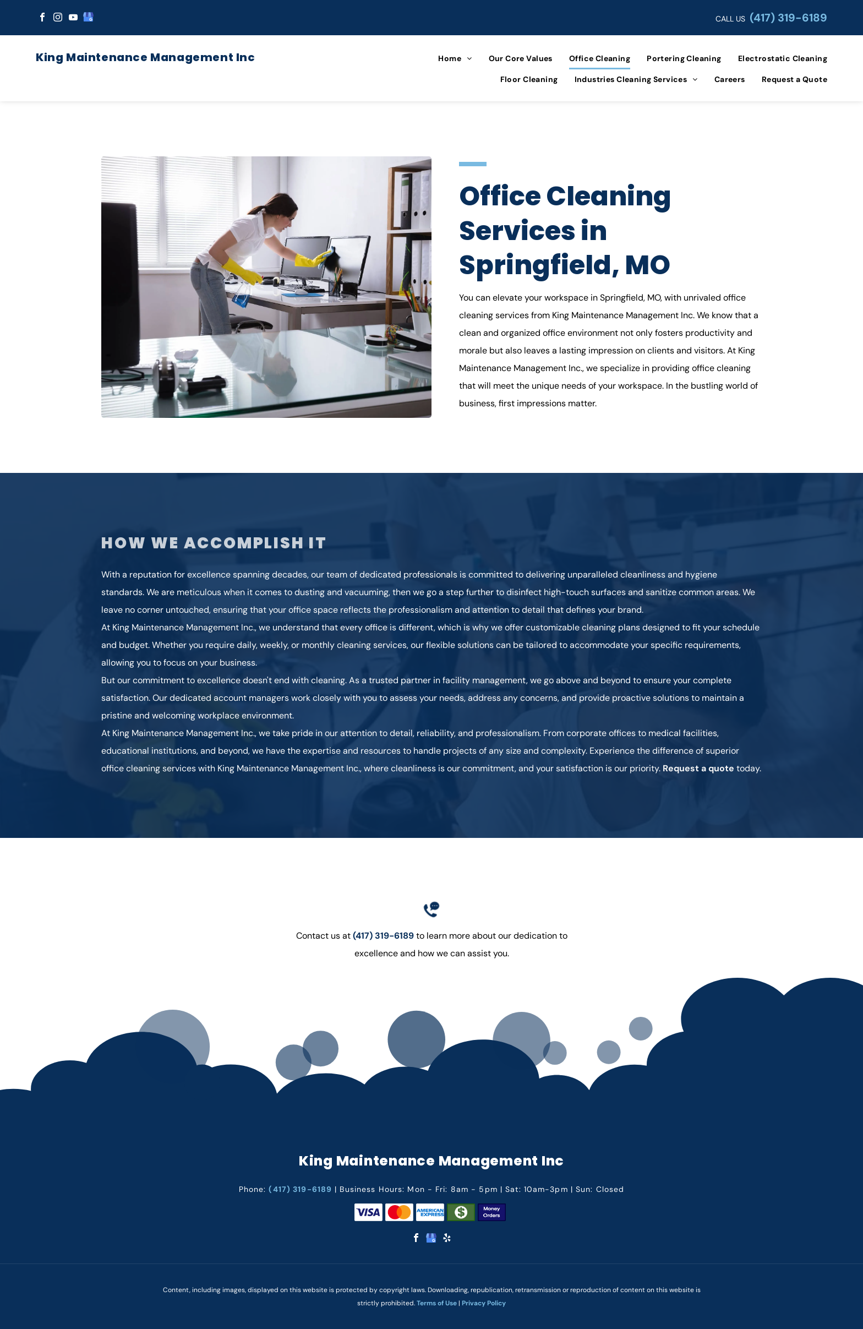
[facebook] (42, 18)
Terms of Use (437, 1303)
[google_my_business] (88, 18)
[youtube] (73, 18)
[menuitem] (447, 58)
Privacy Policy (484, 1303)
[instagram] (57, 18)
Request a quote (698, 768)
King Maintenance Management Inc (145, 57)
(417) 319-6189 (788, 17)
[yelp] (447, 1239)
